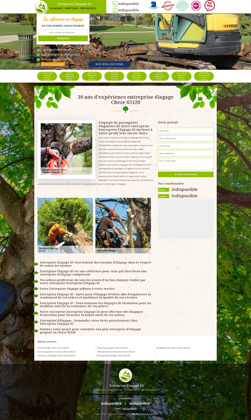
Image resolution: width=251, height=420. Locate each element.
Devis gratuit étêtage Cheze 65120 (113, 355)
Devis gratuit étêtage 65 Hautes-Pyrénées (181, 76)
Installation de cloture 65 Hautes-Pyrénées (204, 76)
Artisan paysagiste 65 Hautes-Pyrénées (136, 76)
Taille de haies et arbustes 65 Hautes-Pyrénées (159, 76)
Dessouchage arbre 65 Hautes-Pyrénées (47, 76)
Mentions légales (144, 414)
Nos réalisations (109, 64)
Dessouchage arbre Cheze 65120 (53, 347)
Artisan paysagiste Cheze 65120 (112, 347)
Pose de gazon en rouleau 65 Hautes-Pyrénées (69, 76)
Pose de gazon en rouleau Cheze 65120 (56, 351)
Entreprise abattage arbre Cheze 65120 (56, 355)
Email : (53, 64)
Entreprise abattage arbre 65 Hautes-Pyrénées (114, 76)
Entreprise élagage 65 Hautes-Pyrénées (92, 76)
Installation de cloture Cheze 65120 (173, 347)
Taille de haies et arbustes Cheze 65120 (116, 351)
